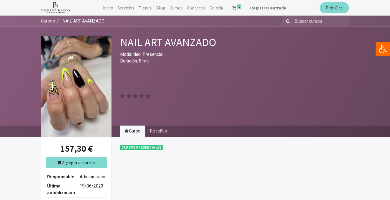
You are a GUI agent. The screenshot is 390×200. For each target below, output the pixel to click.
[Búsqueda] (287, 21)
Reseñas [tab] (158, 131)
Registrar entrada (268, 8)
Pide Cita (334, 8)
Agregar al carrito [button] (76, 162)
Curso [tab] (132, 131)
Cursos (48, 21)
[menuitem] (107, 7)
